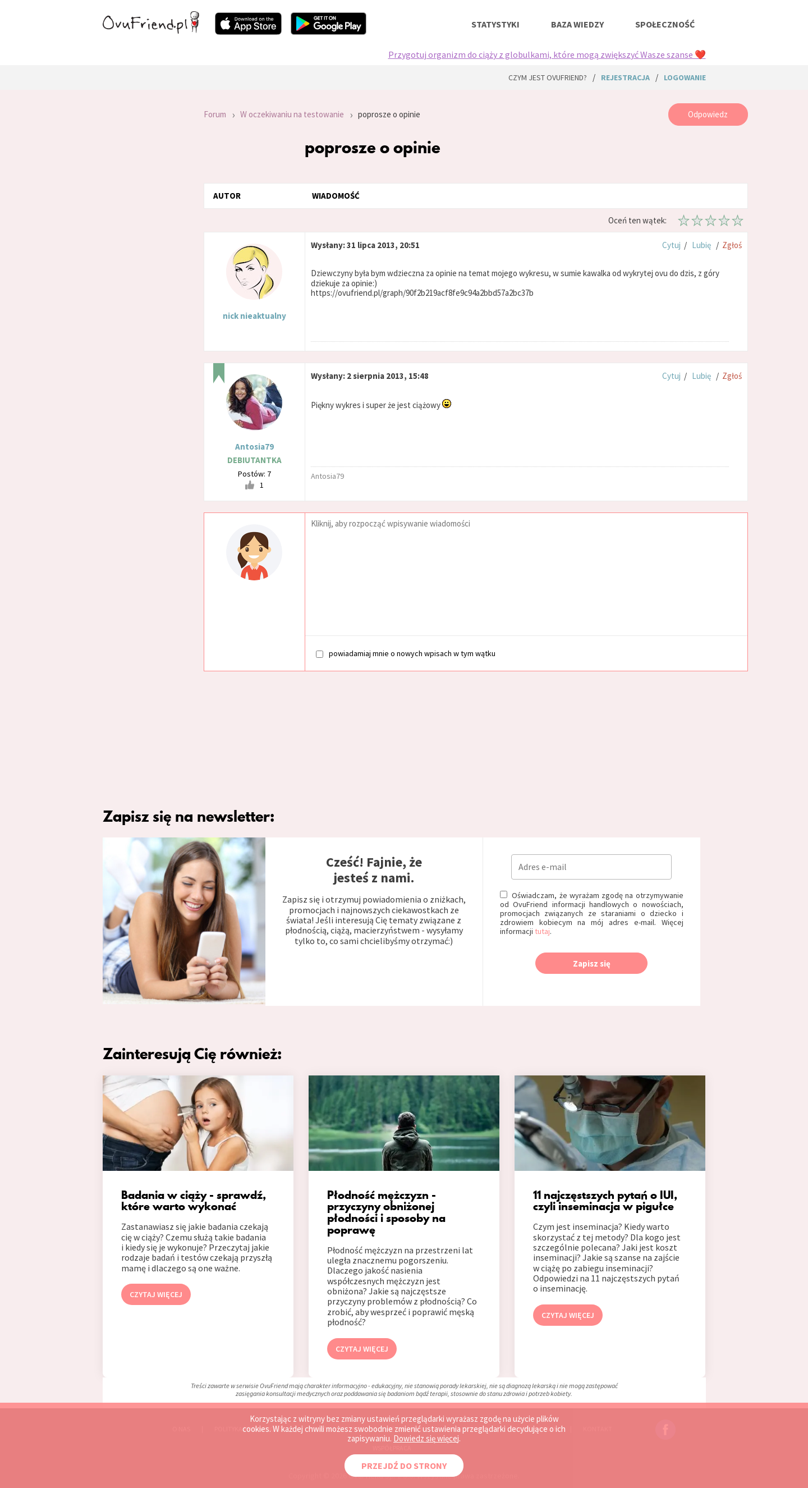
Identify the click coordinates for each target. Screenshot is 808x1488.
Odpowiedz (708, 114)
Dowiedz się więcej (426, 1438)
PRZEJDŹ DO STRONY (404, 1465)
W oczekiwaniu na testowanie (292, 114)
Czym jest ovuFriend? (547, 77)
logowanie (685, 77)
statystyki (495, 24)
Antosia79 (254, 446)
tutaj (542, 931)
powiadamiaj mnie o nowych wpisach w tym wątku (405, 653)
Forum (215, 114)
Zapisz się (591, 963)
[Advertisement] (145, 254)
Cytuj (671, 245)
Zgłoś (732, 245)
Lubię (701, 245)
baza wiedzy (577, 24)
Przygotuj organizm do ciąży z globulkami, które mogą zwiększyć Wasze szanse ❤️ (547, 54)
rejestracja (625, 77)
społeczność (665, 24)
